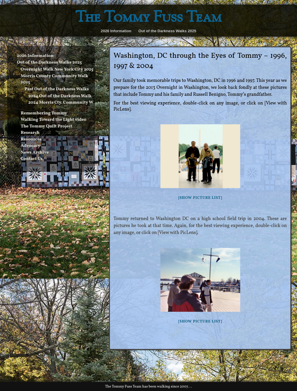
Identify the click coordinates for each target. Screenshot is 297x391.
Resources (31, 139)
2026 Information (116, 31)
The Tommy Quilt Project (46, 126)
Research (30, 133)
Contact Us (32, 159)
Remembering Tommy (44, 113)
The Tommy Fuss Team (148, 18)
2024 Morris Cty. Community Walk (63, 103)
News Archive (35, 152)
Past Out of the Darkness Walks (56, 89)
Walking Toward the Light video (53, 120)
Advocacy (30, 146)
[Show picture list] (200, 198)
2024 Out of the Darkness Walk (60, 96)
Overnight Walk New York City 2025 (57, 69)
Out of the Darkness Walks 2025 (167, 31)
